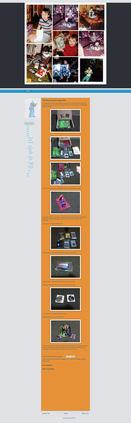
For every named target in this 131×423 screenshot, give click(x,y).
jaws (68, 359)
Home (28, 91)
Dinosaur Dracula (61, 347)
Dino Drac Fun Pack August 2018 (30, 151)
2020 (28, 131)
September (31, 142)
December (31, 138)
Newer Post (46, 413)
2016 (28, 173)
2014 (28, 176)
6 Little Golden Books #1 (30, 158)
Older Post (85, 413)
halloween (63, 359)
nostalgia (78, 359)
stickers (84, 359)
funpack (58, 359)
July (29, 170)
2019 (28, 133)
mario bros (72, 359)
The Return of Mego (31, 163)
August (30, 146)
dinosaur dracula (51, 359)
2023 (28, 129)
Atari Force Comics (30, 167)
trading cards (45, 361)
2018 (28, 136)
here (47, 220)
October (30, 140)
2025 (28, 126)
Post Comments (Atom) (69, 418)
